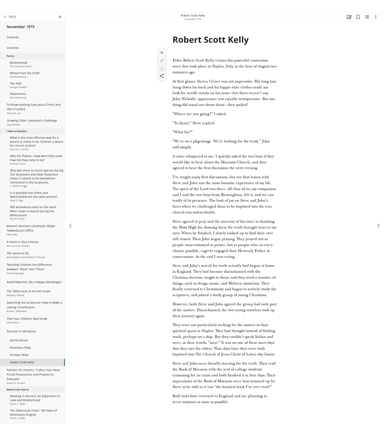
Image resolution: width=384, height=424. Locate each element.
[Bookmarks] (358, 19)
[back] (5, 19)
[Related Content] (367, 19)
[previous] (71, 216)
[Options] (376, 19)
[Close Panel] (60, 19)
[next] (378, 216)
